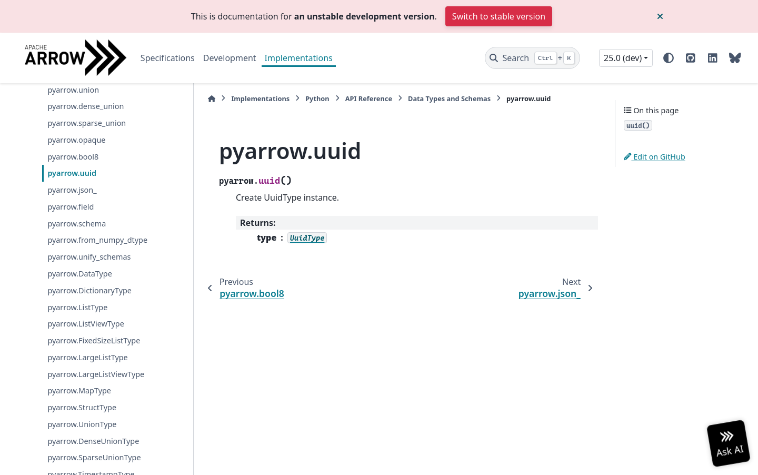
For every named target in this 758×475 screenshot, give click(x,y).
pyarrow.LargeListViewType (95, 374)
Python (317, 98)
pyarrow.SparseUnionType (94, 457)
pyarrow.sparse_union (86, 123)
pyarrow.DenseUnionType (93, 441)
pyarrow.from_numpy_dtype (97, 240)
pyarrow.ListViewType (85, 324)
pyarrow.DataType (79, 274)
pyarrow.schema (76, 224)
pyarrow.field (70, 207)
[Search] (532, 58)
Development (229, 58)
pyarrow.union (73, 90)
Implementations (299, 58)
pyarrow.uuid (71, 173)
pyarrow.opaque (76, 140)
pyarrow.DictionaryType (89, 290)
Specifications (168, 58)
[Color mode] (668, 58)
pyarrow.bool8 (72, 157)
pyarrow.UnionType (81, 424)
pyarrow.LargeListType (87, 357)
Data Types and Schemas (449, 98)
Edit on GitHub (654, 157)
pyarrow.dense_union (85, 106)
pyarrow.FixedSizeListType (93, 340)
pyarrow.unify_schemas (89, 257)
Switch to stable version (498, 16)
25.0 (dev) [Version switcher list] (623, 58)
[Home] (211, 98)
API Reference (368, 98)
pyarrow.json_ (71, 190)
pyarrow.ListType (77, 307)
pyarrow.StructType (81, 407)
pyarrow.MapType (79, 390)
